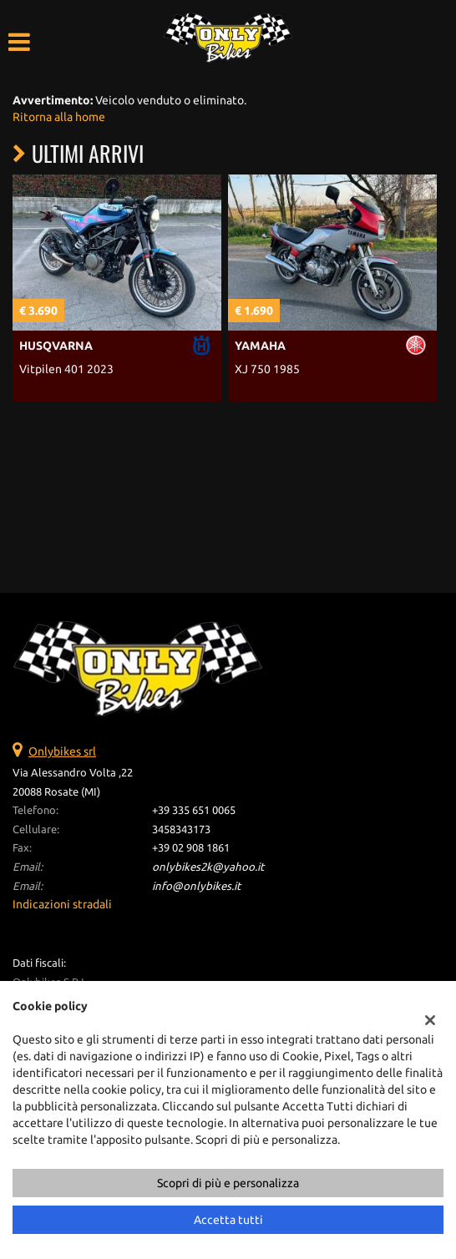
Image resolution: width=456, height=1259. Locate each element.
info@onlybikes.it (196, 886)
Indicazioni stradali (62, 904)
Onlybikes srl (62, 751)
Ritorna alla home (59, 117)
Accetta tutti (228, 1219)
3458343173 (181, 829)
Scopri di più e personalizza (228, 1183)
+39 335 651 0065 (194, 810)
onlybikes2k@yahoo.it (208, 867)
